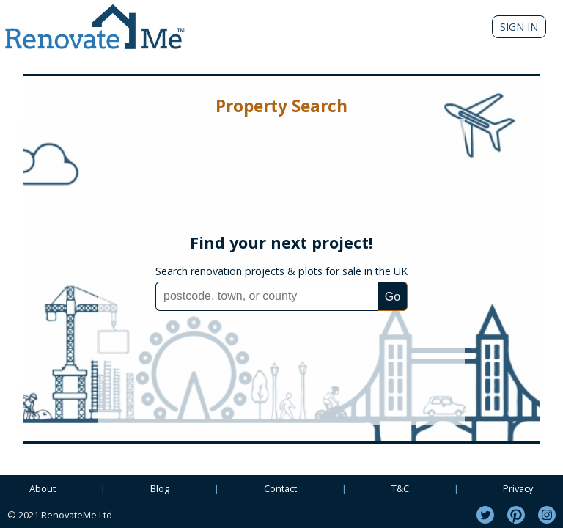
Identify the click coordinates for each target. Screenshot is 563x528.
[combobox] (266, 296)
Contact (280, 488)
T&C (400, 488)
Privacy (518, 488)
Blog (159, 488)
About (42, 488)
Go (392, 296)
